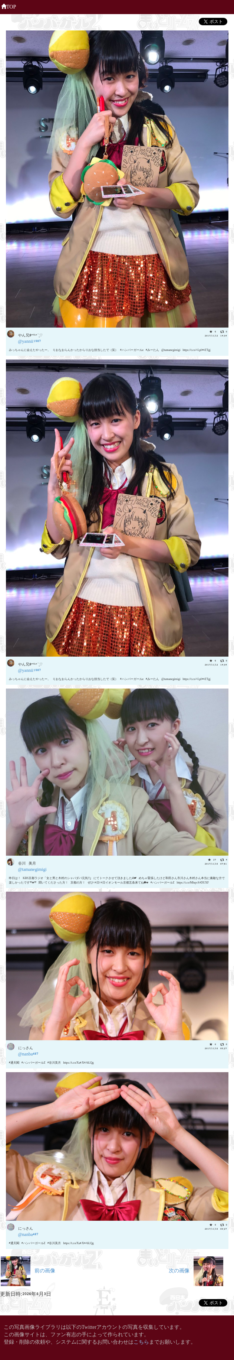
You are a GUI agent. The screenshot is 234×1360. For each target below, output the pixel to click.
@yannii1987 (29, 341)
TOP (8, 6)
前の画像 (28, 1270)
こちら (141, 1341)
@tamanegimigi (32, 869)
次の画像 (196, 1270)
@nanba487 (28, 1053)
